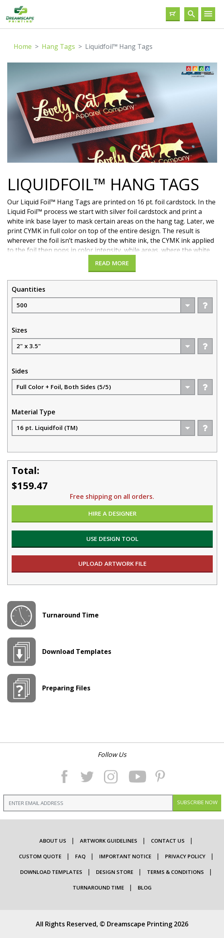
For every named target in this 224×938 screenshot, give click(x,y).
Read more (112, 263)
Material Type (33, 411)
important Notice (125, 856)
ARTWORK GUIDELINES (108, 840)
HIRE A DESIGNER (112, 513)
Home (23, 46)
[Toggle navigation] (208, 14)
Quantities (28, 289)
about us (52, 840)
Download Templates (51, 871)
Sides (20, 371)
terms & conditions (175, 871)
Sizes (19, 330)
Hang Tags (58, 46)
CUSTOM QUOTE (40, 856)
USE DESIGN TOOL (112, 539)
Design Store (114, 871)
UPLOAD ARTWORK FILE (112, 563)
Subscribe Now (197, 802)
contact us (168, 840)
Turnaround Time (98, 887)
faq (80, 856)
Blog (145, 887)
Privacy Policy (185, 856)
